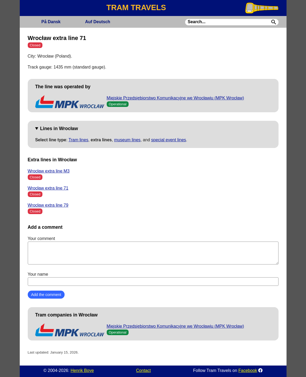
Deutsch (97, 21)
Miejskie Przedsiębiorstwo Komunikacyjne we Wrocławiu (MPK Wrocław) (175, 98)
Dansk (51, 21)
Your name (153, 279)
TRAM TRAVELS (136, 7)
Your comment (153, 250)
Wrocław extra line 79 (48, 205)
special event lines (168, 140)
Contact (143, 370)
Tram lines (78, 140)
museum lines (127, 140)
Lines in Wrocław (59, 128)
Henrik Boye (82, 370)
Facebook (248, 370)
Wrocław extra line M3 (49, 171)
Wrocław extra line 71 (48, 188)
